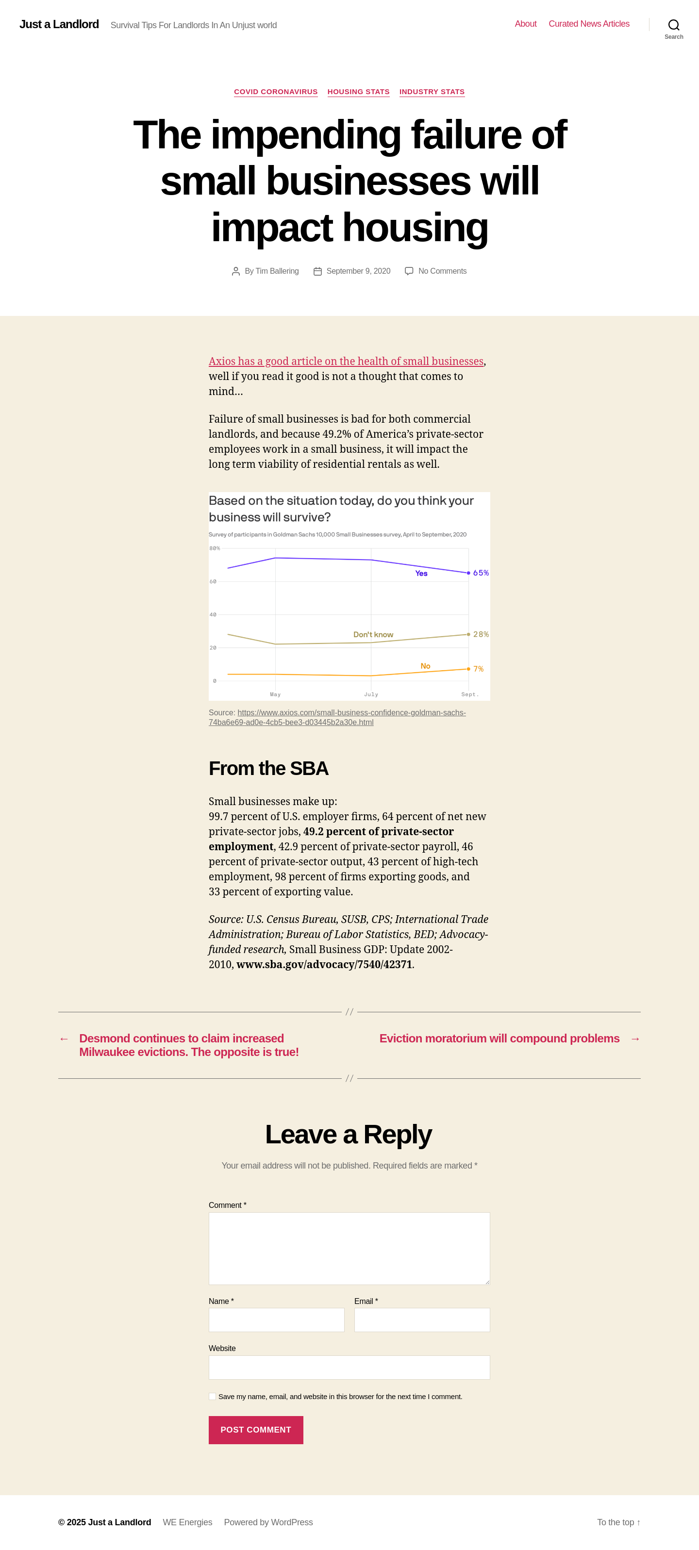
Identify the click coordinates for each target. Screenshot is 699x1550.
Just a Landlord (59, 24)
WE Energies (187, 1522)
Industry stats (432, 91)
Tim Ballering (277, 271)
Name (221, 1301)
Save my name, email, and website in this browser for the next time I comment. (340, 1396)
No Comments (442, 271)
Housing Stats (359, 91)
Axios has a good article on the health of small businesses (346, 361)
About (526, 24)
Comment (228, 1205)
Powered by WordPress (268, 1522)
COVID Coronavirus (275, 91)
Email (366, 1301)
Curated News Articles (589, 24)
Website (222, 1348)
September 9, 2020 (359, 271)
